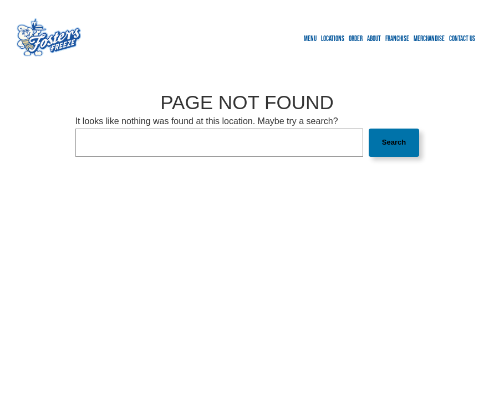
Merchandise (429, 38)
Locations (332, 38)
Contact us (462, 38)
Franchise (397, 38)
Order (356, 38)
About (374, 38)
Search (394, 142)
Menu (310, 38)
